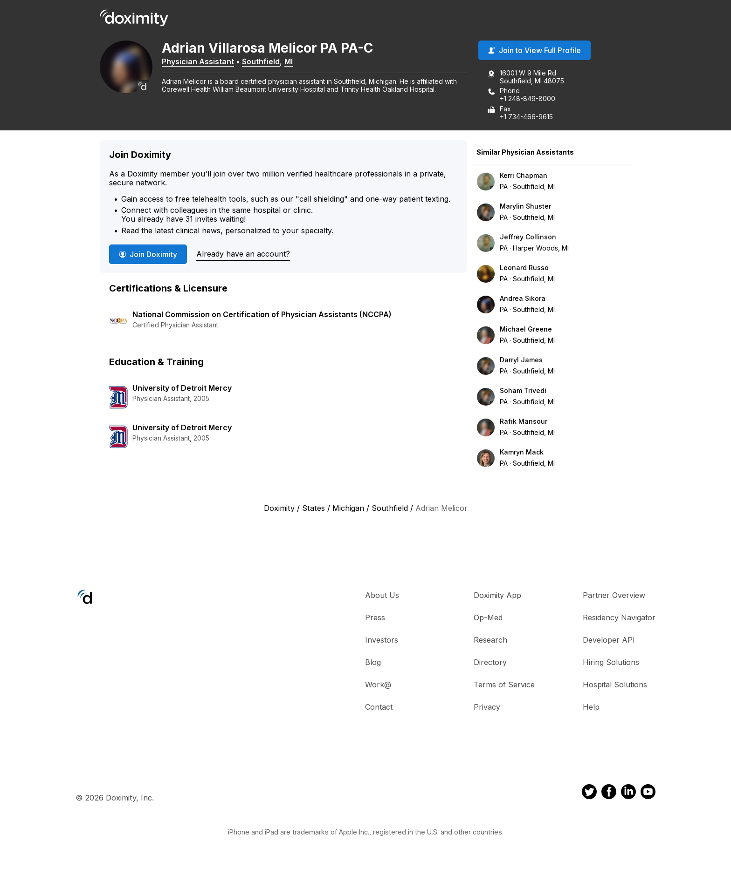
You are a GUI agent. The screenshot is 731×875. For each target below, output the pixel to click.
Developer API (609, 640)
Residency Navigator (619, 618)
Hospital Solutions (615, 685)
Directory (490, 662)
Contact (379, 707)
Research (490, 640)
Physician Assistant (201, 62)
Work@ (378, 685)
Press (375, 618)
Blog (373, 662)
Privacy (487, 707)
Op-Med (488, 618)
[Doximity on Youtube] (648, 793)
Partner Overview (614, 595)
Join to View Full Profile (534, 50)
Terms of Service (504, 685)
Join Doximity (148, 254)
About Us (382, 595)
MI (292, 62)
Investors (381, 640)
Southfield (264, 62)
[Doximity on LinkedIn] (628, 793)
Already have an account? (243, 254)
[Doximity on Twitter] (589, 793)
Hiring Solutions (611, 662)
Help (591, 707)
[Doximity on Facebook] (608, 793)
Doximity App (497, 595)
